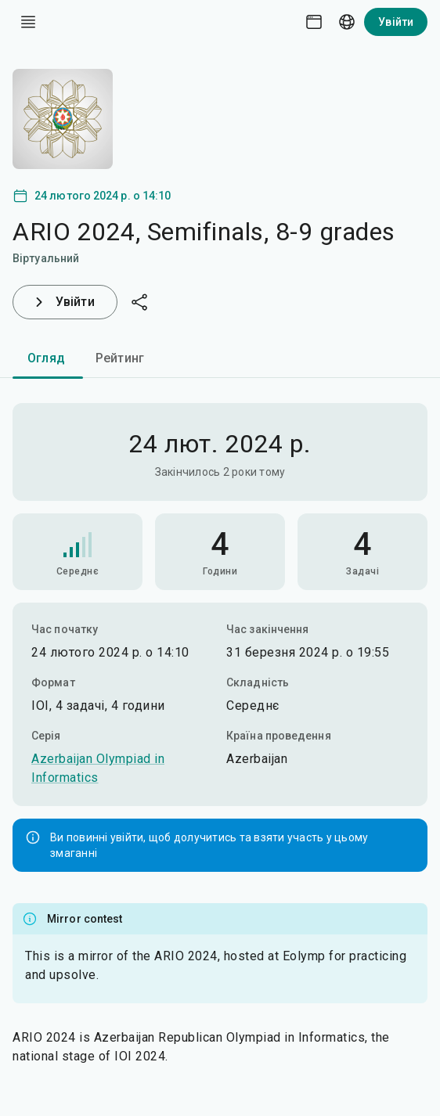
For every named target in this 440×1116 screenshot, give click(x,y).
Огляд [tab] (46, 358)
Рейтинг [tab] (120, 358)
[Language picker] (346, 22)
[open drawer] (28, 22)
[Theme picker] (314, 22)
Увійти (395, 22)
